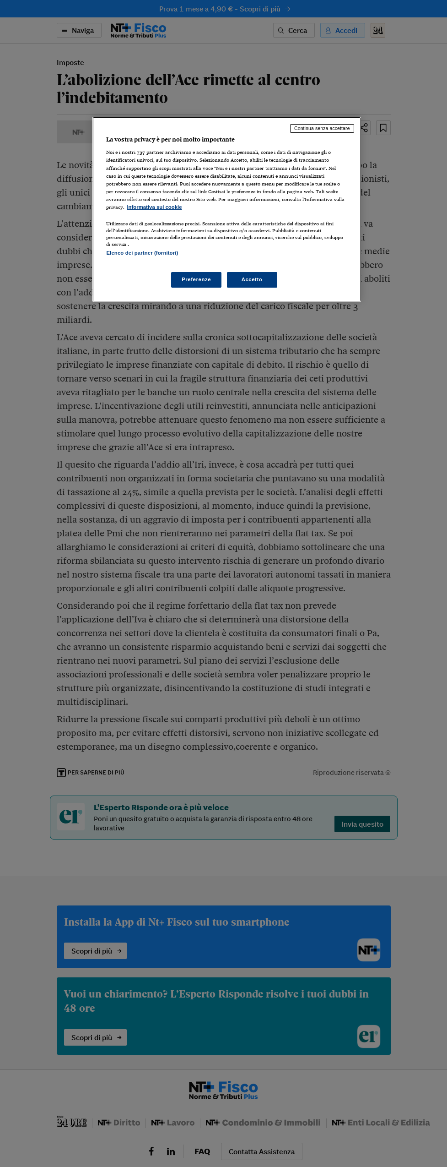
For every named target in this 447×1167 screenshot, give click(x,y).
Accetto (252, 279)
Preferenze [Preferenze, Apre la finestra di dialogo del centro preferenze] (196, 279)
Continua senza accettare (322, 128)
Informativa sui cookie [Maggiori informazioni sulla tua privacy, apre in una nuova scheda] (154, 207)
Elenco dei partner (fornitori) (142, 253)
